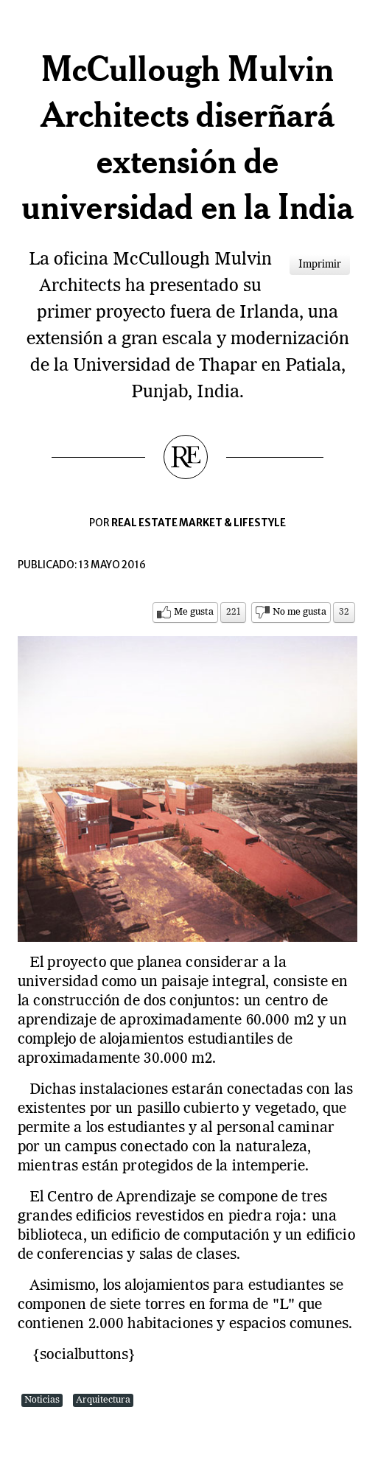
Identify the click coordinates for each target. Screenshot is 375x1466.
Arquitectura (103, 1400)
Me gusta (194, 612)
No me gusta (299, 612)
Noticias (42, 1400)
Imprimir (319, 264)
